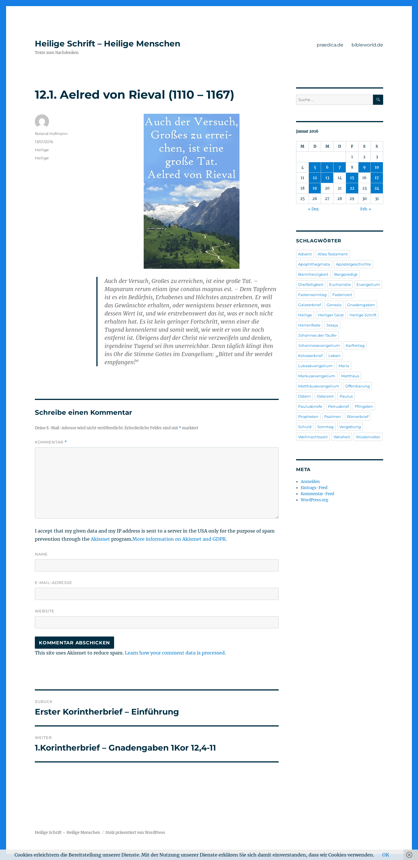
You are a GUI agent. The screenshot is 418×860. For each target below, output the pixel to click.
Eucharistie (340, 284)
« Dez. (313, 209)
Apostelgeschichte (353, 264)
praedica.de (330, 45)
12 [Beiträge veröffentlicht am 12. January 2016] (315, 177)
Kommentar (51, 442)
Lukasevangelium (315, 365)
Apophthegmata (314, 264)
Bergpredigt (346, 274)
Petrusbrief (338, 406)
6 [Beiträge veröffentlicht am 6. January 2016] (327, 167)
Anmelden (310, 481)
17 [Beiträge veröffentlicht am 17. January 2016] (377, 177)
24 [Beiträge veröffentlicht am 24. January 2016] (376, 188)
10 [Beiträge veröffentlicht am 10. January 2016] (377, 167)
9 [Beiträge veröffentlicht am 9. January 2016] (364, 167)
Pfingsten (364, 406)
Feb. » (365, 209)
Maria (343, 365)
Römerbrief (357, 416)
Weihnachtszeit (313, 436)
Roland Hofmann (51, 133)
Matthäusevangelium (318, 386)
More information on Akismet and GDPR (179, 539)
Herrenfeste (309, 325)
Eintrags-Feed (314, 487)
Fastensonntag (312, 294)
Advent (305, 254)
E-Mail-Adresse (53, 582)
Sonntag (325, 426)
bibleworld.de (367, 45)
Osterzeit (325, 396)
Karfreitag (355, 345)
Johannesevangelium (319, 345)
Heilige (42, 149)
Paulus (346, 396)
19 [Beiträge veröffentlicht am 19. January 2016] (315, 188)
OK (385, 855)
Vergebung (350, 426)
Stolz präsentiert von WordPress (135, 832)
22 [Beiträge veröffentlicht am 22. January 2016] (352, 188)
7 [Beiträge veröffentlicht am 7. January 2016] (339, 167)
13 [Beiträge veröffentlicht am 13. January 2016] (327, 177)
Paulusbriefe (310, 406)
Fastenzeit (342, 294)
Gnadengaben (361, 304)
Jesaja (332, 325)
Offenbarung (357, 386)
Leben (334, 355)
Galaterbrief (309, 304)
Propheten (308, 416)
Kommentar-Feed (317, 493)
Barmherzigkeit (313, 274)
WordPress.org (314, 499)
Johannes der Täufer (317, 335)
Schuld (304, 426)
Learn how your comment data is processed (175, 653)
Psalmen (332, 416)
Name (41, 554)
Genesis (334, 304)
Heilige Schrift (362, 315)
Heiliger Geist (331, 315)
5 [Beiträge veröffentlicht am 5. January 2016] (315, 167)
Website (45, 611)
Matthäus (350, 376)
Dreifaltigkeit (310, 284)
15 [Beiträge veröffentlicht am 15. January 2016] (352, 177)
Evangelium (368, 284)
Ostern (304, 396)
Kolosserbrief (310, 355)
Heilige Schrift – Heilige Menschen (107, 43)
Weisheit (342, 436)
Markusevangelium (316, 376)
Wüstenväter (368, 436)
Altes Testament (333, 254)
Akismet (100, 539)
